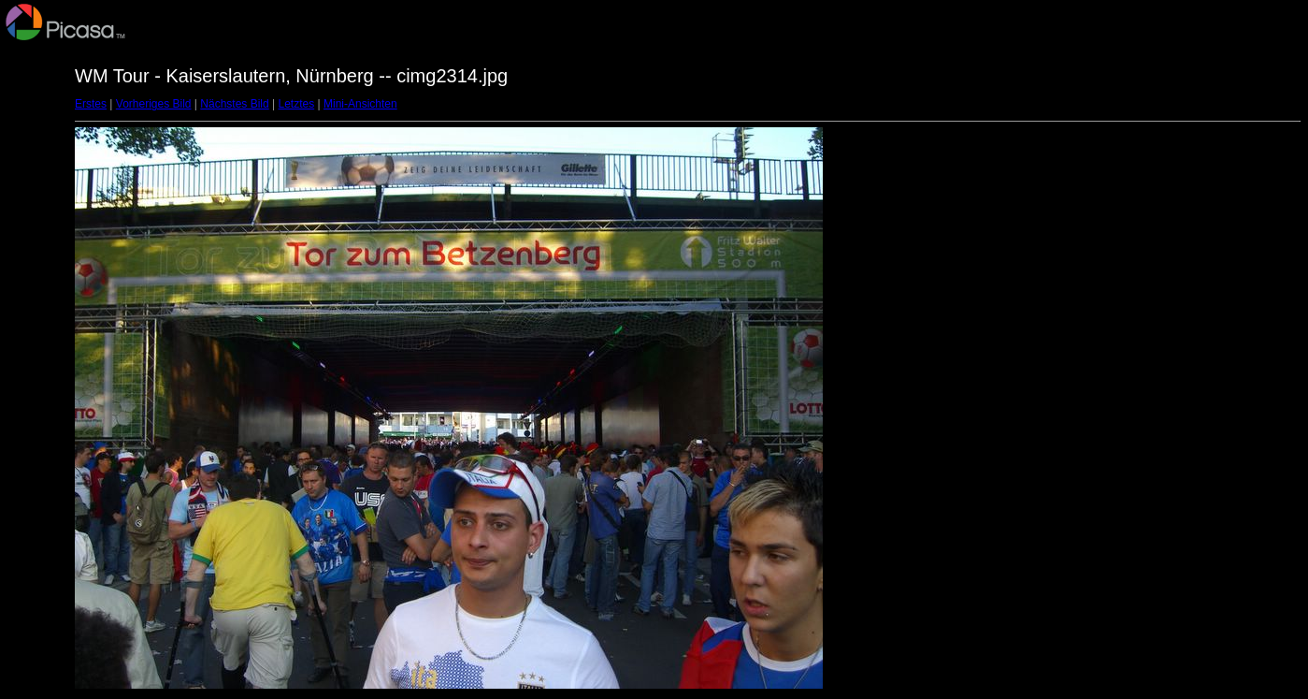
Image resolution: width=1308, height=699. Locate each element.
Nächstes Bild (234, 103)
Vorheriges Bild (154, 103)
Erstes (91, 103)
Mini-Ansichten (360, 103)
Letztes (297, 103)
